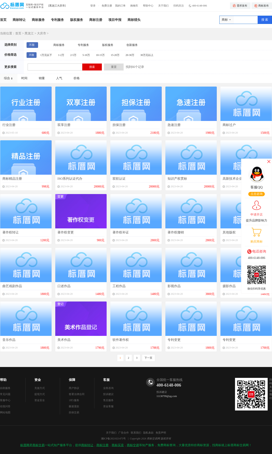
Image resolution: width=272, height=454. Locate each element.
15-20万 (115, 55)
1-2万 (61, 55)
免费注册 (107, 5)
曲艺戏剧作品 (12, 286)
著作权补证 (120, 232)
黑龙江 (29, 33)
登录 (93, 5)
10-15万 (100, 55)
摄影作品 (229, 286)
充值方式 (39, 388)
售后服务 (108, 400)
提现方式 (39, 394)
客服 (106, 380)
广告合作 (123, 432)
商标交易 (38, 445)
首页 (3, 20)
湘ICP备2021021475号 (113, 438)
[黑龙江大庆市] (57, 5)
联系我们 (136, 432)
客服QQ (256, 187)
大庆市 (41, 33)
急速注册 (174, 125)
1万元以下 (46, 55)
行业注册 (8, 125)
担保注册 (119, 125)
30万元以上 (146, 55)
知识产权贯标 (177, 178)
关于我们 (163, 5)
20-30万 (130, 55)
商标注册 (95, 20)
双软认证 (119, 178)
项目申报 (114, 20)
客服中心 (5, 400)
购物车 (134, 5)
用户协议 (74, 388)
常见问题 (5, 394)
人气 (59, 78)
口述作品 (64, 286)
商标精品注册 (12, 178)
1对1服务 (74, 400)
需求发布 (242, 5)
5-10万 (86, 55)
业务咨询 (108, 388)
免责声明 (161, 432)
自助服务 (5, 388)
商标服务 (38, 20)
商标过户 (229, 125)
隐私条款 (148, 432)
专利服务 (57, 20)
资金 (37, 380)
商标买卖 (118, 445)
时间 (24, 78)
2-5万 (73, 55)
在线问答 (5, 406)
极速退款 (74, 406)
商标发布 (263, 5)
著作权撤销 (176, 232)
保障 (72, 380)
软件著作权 (120, 340)
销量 (42, 78)
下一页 (148, 357)
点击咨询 (256, 194)
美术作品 (64, 340)
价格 (77, 78)
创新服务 (132, 45)
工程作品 (119, 286)
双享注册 (64, 125)
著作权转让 (10, 232)
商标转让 (19, 20)
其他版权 (229, 232)
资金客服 (108, 406)
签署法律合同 (76, 394)
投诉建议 (108, 394)
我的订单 (120, 5)
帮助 (3, 380)
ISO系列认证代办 (69, 178)
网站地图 (5, 412)
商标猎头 (134, 20)
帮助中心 (148, 5)
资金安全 (39, 400)
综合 (7, 78)
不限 (32, 45)
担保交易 (74, 412)
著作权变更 (65, 232)
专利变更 (174, 340)
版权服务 (76, 20)
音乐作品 (8, 340)
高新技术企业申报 (236, 178)
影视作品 (174, 286)
